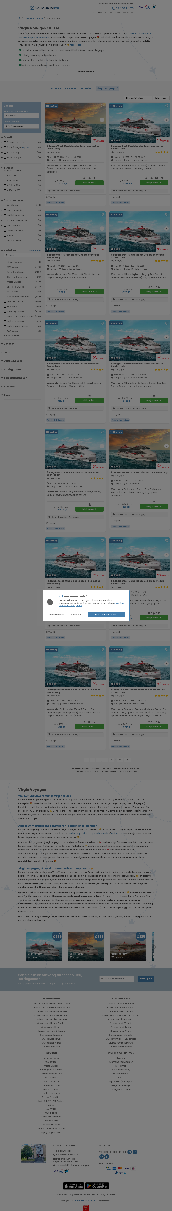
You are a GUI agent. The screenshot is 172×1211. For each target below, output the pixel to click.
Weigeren (76, 614)
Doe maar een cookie (106, 614)
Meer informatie (56, 614)
